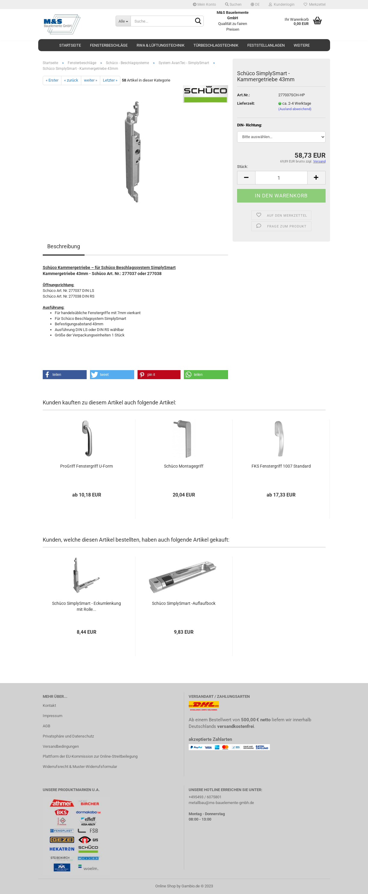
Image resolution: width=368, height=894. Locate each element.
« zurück (71, 80)
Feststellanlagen (266, 45)
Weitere (302, 45)
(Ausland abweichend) (294, 109)
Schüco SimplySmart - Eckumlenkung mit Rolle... (86, 606)
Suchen (233, 4)
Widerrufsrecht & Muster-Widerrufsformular (80, 766)
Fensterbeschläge (109, 45)
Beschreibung (63, 246)
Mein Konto (204, 4)
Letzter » (110, 80)
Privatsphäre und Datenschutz (68, 736)
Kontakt (49, 705)
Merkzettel (315, 4)
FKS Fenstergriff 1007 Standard (281, 466)
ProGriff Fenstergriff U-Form (86, 466)
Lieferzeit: (246, 103)
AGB (46, 726)
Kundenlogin (282, 4)
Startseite (70, 45)
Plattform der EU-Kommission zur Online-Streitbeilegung (90, 756)
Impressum (52, 715)
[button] (65, 374)
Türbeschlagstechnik (215, 45)
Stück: (242, 166)
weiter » (90, 80)
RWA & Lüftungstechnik (160, 45)
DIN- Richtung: (249, 125)
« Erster (52, 80)
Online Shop (165, 886)
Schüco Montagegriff (183, 466)
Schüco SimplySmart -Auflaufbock (183, 603)
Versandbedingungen (61, 746)
